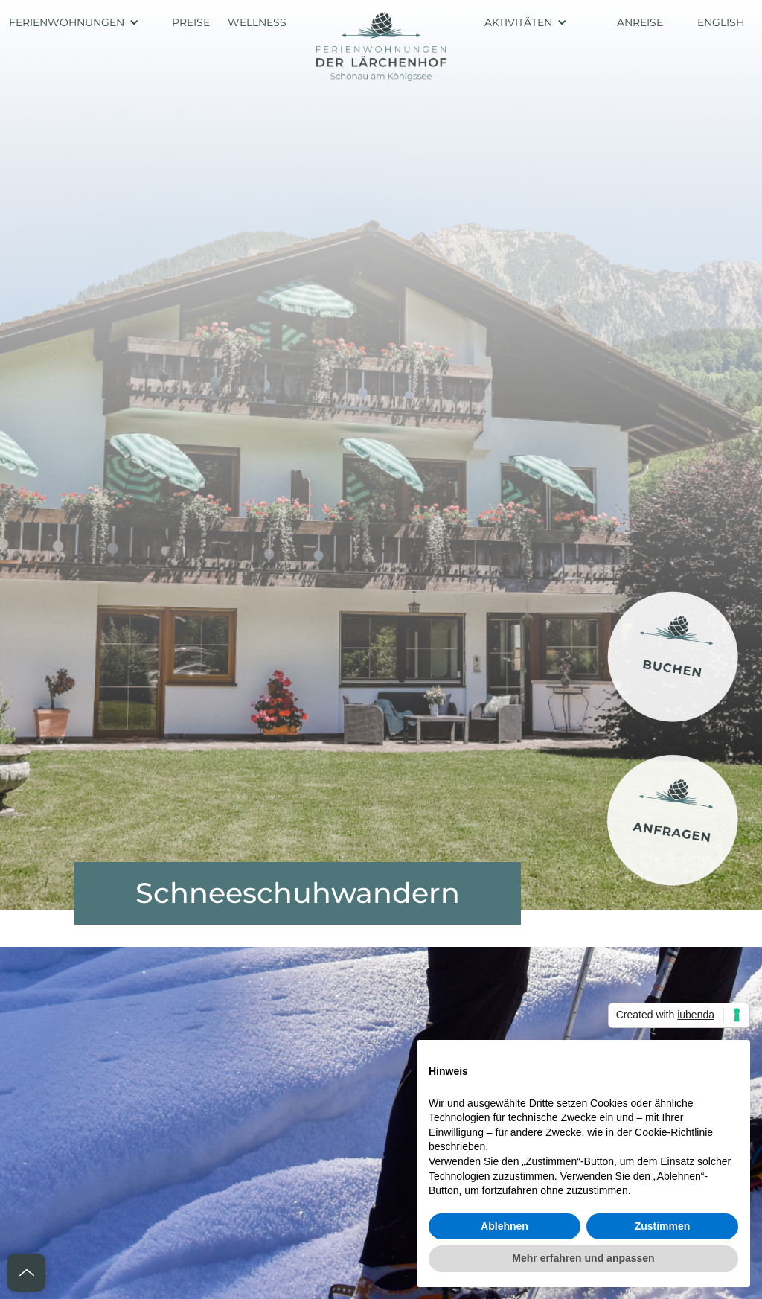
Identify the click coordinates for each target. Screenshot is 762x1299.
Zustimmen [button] (663, 1226)
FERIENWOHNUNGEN (66, 22)
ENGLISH (720, 22)
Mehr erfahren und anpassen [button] (583, 1258)
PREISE (191, 22)
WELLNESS (257, 22)
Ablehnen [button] (504, 1226)
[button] (81, 22)
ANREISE (640, 22)
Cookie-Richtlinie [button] (674, 1132)
